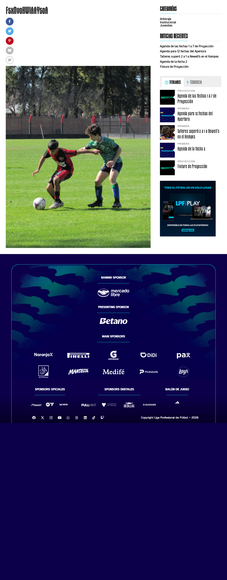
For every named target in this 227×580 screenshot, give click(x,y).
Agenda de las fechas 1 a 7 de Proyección (186, 46)
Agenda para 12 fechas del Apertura (183, 51)
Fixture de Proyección (174, 66)
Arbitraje (165, 19)
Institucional (168, 22)
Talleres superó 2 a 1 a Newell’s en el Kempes (189, 56)
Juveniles (166, 25)
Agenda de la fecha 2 (173, 61)
